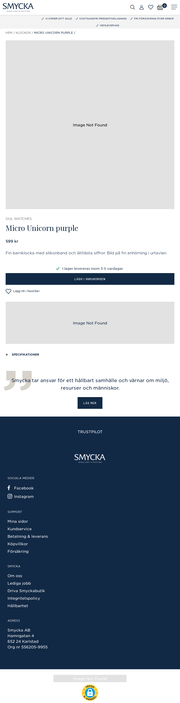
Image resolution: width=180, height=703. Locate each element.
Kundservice (20, 528)
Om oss (15, 575)
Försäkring (18, 551)
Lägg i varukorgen (90, 279)
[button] (90, 692)
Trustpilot (90, 431)
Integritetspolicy (24, 598)
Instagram (21, 496)
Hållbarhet (18, 605)
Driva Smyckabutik (26, 590)
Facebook (21, 487)
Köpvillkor (18, 543)
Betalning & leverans (28, 536)
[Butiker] (141, 7)
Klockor (23, 32)
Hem (9, 32)
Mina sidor (18, 521)
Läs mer (90, 403)
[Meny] (174, 7)
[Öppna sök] (132, 7)
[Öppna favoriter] (150, 7)
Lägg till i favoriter (23, 291)
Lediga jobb (19, 583)
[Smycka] (18, 7)
